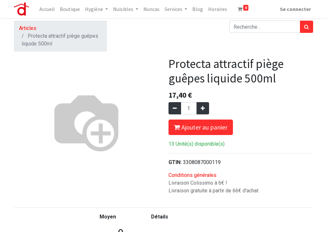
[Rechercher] (306, 27)
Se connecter (295, 9)
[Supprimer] (174, 108)
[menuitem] (47, 9)
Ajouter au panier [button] (200, 127)
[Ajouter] (203, 108)
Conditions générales (192, 175)
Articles (27, 28)
